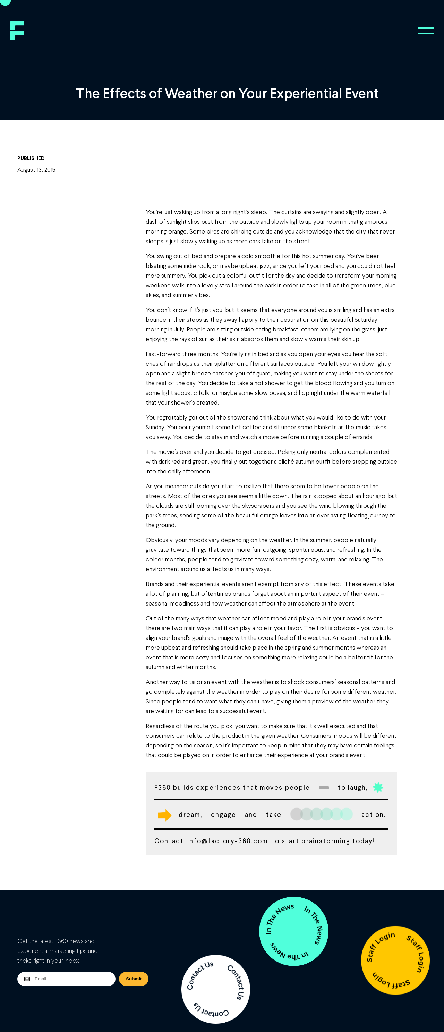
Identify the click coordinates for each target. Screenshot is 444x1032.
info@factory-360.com (227, 841)
